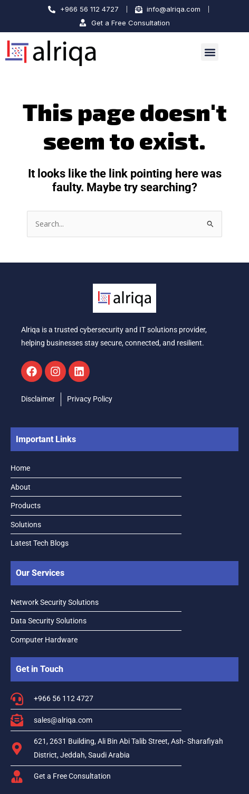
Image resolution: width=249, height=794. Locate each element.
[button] (209, 52)
